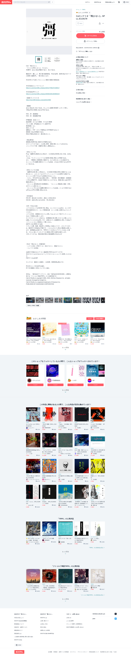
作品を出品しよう (110, 2)
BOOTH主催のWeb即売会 (47, 633)
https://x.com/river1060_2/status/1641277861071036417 (42, 88)
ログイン (87, 2)
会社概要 (50, 651)
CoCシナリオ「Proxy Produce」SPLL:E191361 (97, 339)
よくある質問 (70, 620)
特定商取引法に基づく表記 (83, 99)
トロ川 (74, 380)
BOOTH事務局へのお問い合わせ (75, 627)
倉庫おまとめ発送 (45, 630)
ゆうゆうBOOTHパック (93, 71)
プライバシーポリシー (83, 651)
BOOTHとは (97, 2)
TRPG (83, 9)
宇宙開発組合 (56, 380)
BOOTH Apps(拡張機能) (20, 620)
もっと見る (65, 391)
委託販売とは (17, 633)
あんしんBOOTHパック (81, 71)
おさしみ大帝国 (39, 318)
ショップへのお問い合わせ (83, 102)
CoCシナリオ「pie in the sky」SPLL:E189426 (49, 339)
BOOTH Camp (18, 639)
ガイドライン (73, 651)
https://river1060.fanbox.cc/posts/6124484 (38, 100)
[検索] (49, 2)
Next (70, 31)
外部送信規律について (94, 651)
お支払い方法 (81, 93)
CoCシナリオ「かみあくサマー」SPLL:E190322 (81, 339)
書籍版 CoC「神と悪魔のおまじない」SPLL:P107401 (65, 339)
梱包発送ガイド (18, 630)
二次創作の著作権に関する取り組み (23, 636)
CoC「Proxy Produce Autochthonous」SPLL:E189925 (33, 339)
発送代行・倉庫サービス (20, 627)
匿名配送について (19, 624)
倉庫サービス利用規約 (64, 651)
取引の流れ (81, 89)
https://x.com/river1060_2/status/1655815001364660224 (42, 94)
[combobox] (32, 2)
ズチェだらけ (36, 380)
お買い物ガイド (44, 620)
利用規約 (55, 651)
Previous (27, 31)
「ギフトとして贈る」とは (85, 51)
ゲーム (78, 9)
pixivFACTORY (79, 82)
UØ (93, 380)
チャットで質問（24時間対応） (75, 624)
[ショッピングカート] (119, 2)
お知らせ (69, 617)
